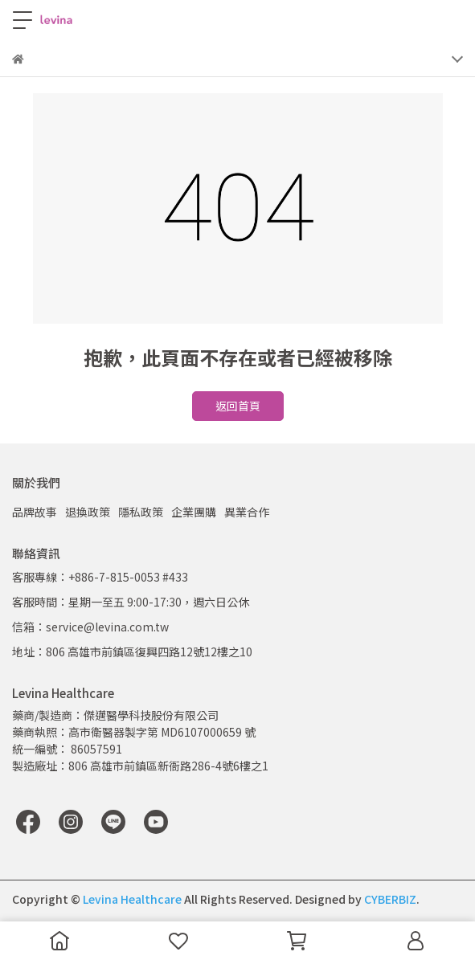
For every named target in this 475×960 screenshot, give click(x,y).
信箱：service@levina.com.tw (90, 627)
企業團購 (193, 512)
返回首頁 (237, 406)
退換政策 (87, 512)
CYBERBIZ (390, 899)
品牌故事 (34, 512)
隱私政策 (140, 512)
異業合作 (246, 512)
